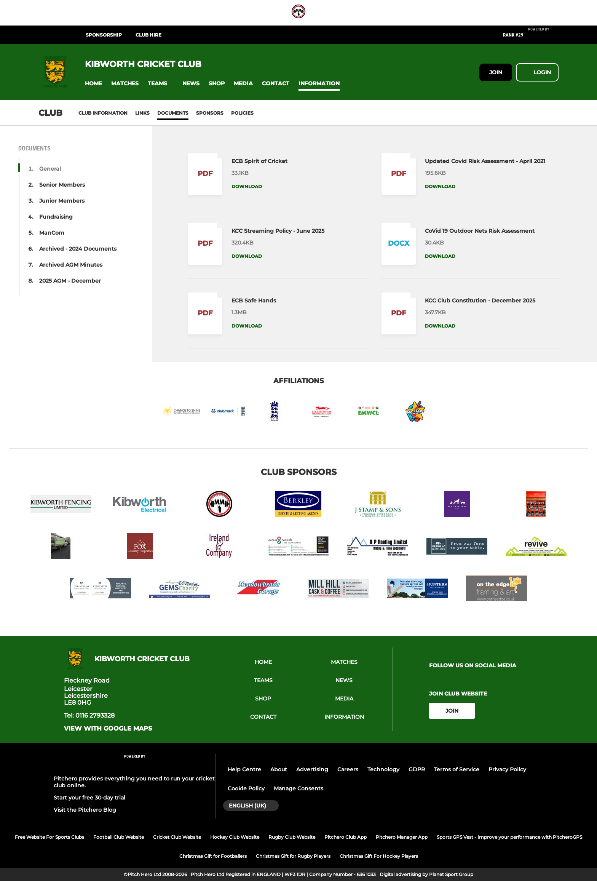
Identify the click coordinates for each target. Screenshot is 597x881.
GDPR (417, 769)
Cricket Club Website (177, 837)
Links (142, 113)
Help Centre (244, 769)
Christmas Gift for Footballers (213, 856)
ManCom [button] (51, 232)
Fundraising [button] (56, 216)
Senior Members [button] (62, 184)
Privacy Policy (507, 769)
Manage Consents (298, 788)
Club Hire (148, 35)
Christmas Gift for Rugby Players (293, 856)
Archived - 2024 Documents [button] (78, 248)
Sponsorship (104, 35)
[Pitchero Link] (543, 38)
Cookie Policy (246, 788)
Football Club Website (118, 837)
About (278, 769)
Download (246, 186)
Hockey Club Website (234, 837)
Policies (242, 113)
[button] (93, 83)
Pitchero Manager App (402, 837)
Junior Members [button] (62, 200)
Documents (172, 113)
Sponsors (209, 113)
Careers (347, 769)
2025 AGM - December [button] (70, 280)
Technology (383, 769)
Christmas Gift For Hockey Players (379, 856)
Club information (103, 113)
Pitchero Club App (345, 837)
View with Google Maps (108, 728)
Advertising (312, 769)
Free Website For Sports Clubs (49, 837)
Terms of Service (456, 769)
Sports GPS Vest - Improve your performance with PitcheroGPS (509, 837)
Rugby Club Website (291, 837)
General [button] (50, 168)
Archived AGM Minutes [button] (70, 264)
